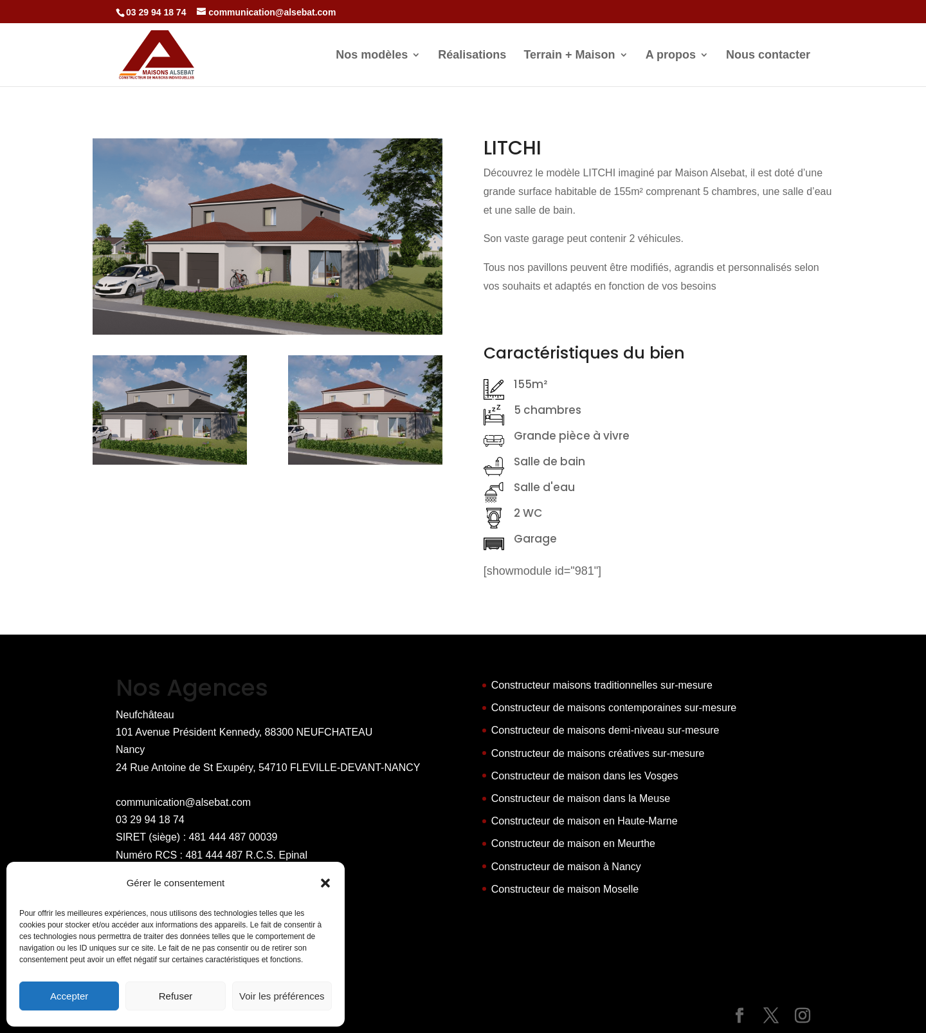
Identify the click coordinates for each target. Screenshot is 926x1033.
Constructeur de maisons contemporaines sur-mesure (614, 707)
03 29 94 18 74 (150, 819)
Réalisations (472, 55)
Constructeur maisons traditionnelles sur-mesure (602, 685)
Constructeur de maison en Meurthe (573, 843)
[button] (325, 883)
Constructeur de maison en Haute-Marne (584, 820)
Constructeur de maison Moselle (565, 889)
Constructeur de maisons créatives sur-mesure (598, 753)
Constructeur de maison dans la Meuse (580, 798)
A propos (671, 55)
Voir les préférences (282, 996)
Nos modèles (372, 55)
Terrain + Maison (569, 55)
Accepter (69, 996)
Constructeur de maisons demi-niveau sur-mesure (605, 730)
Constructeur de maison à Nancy (566, 866)
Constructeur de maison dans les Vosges (584, 775)
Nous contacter (768, 55)
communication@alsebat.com (183, 802)
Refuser (176, 996)
